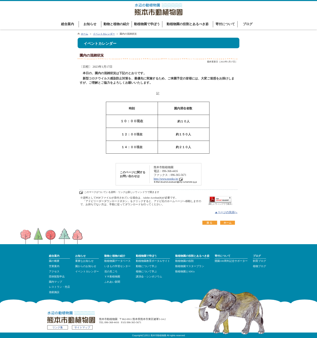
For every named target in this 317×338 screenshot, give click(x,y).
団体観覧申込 (57, 276)
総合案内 (67, 24)
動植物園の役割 (184, 261)
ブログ (248, 24)
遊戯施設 (54, 292)
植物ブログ (259, 266)
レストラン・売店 (59, 287)
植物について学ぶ (146, 271)
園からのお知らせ (85, 266)
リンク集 (57, 327)
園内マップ (55, 281)
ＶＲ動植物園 (112, 276)
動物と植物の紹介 (116, 24)
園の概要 (54, 261)
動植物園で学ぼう (147, 24)
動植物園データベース (117, 261)
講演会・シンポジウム (149, 276)
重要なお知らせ (84, 261)
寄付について (225, 24)
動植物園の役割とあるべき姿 (188, 24)
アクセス (54, 271)
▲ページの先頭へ (226, 212)
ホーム (84, 33)
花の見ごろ (110, 271)
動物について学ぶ (146, 266)
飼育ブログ (259, 261)
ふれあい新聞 (112, 281)
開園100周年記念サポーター (231, 261)
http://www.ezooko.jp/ (166, 178)
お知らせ (89, 24)
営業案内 (54, 266)
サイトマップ (82, 327)
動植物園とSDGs (185, 271)
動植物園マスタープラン (189, 266)
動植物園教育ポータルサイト (153, 261)
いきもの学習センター (117, 266)
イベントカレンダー (104, 33)
